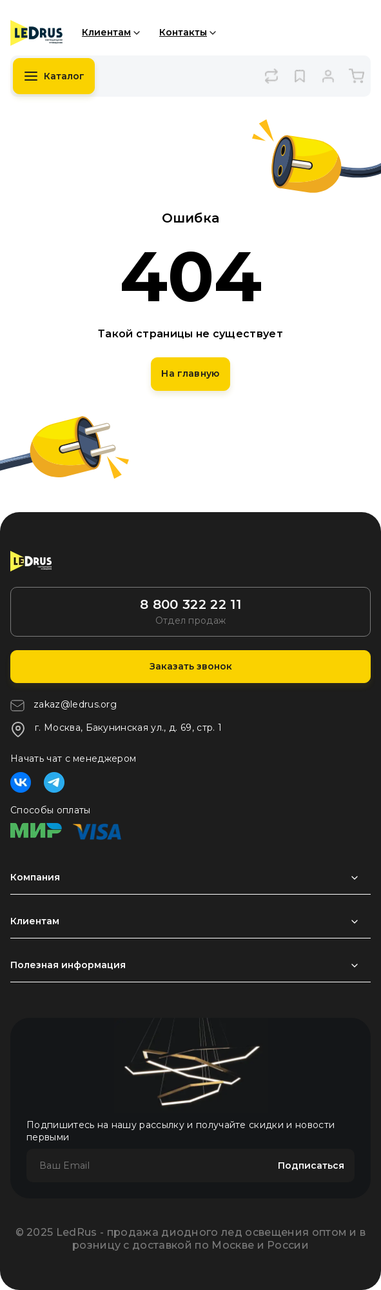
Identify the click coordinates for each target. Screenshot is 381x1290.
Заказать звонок (191, 666)
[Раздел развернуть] (190, 878)
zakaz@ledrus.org (63, 706)
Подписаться (311, 1165)
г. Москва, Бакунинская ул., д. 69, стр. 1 (116, 729)
